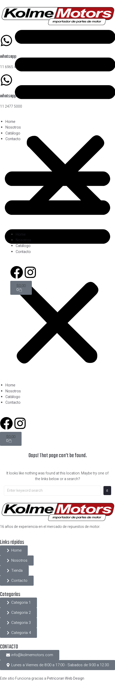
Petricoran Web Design (65, 678)
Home (10, 385)
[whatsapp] (6, 40)
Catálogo (12, 397)
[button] (18, 603)
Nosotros (13, 391)
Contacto (13, 402)
